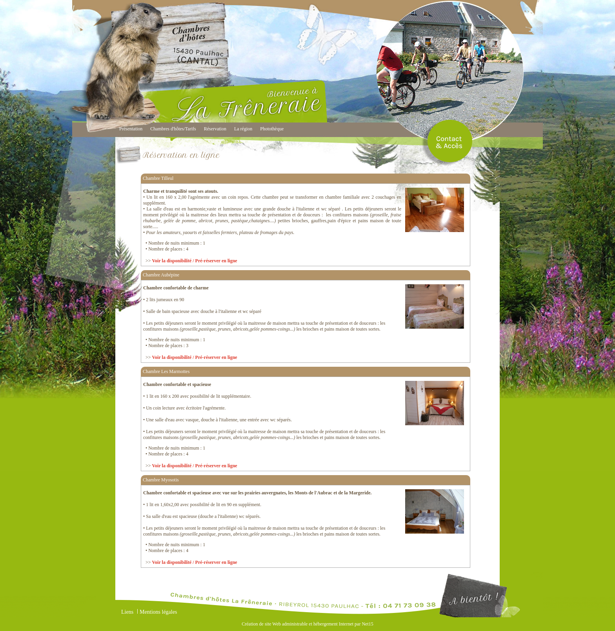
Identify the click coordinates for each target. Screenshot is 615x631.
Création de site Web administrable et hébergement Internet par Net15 (307, 624)
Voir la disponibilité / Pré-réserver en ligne (194, 260)
